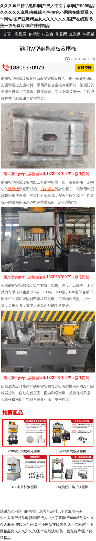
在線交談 (84, 68)
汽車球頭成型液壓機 (71, 451)
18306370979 (27, 67)
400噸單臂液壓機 (24, 487)
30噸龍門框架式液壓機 (71, 487)
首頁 (7, 34)
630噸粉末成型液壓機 (24, 451)
